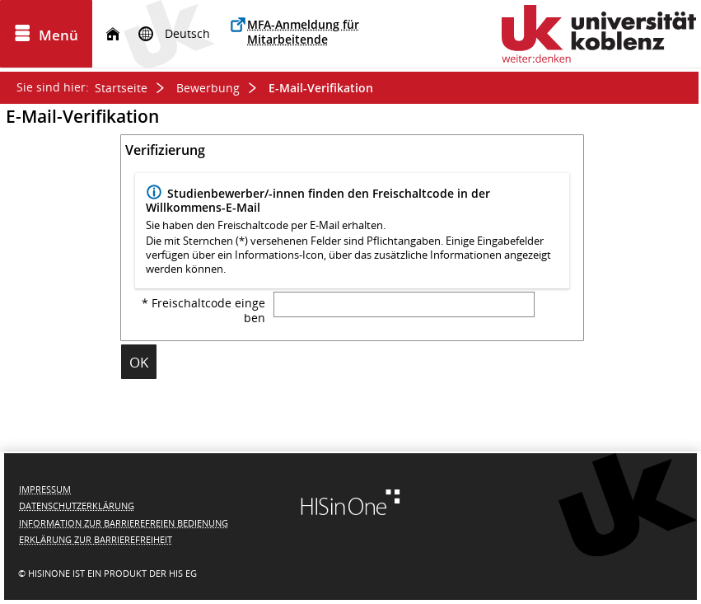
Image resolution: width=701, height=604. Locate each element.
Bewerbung (208, 88)
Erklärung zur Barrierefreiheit (95, 539)
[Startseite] (112, 34)
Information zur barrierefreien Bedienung (123, 523)
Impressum (45, 489)
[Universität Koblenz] (599, 34)
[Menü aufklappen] (46, 34)
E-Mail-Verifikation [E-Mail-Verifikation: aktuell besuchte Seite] (321, 88)
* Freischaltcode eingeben (203, 310)
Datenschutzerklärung (76, 505)
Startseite (121, 88)
